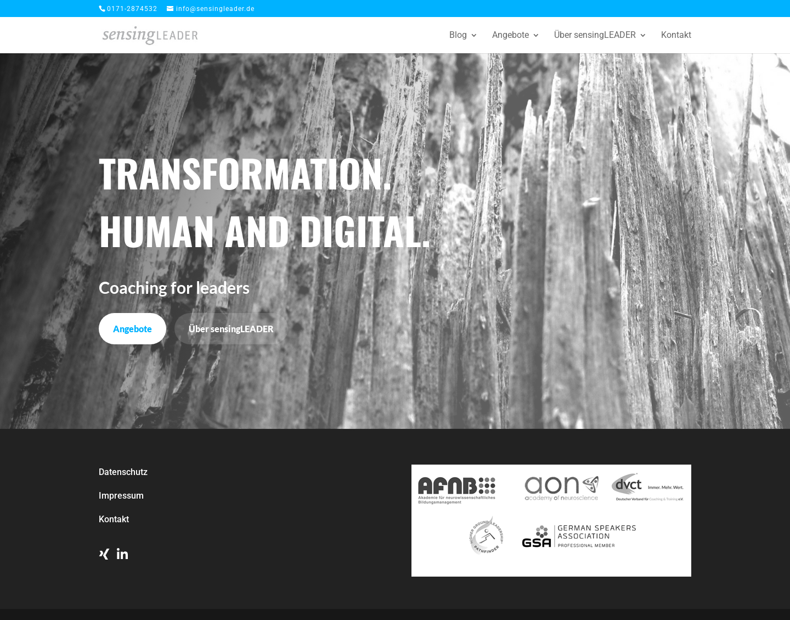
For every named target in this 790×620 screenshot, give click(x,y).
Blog (458, 35)
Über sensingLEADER (595, 35)
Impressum (121, 495)
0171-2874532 (132, 9)
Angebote (510, 35)
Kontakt (676, 35)
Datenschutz (123, 472)
